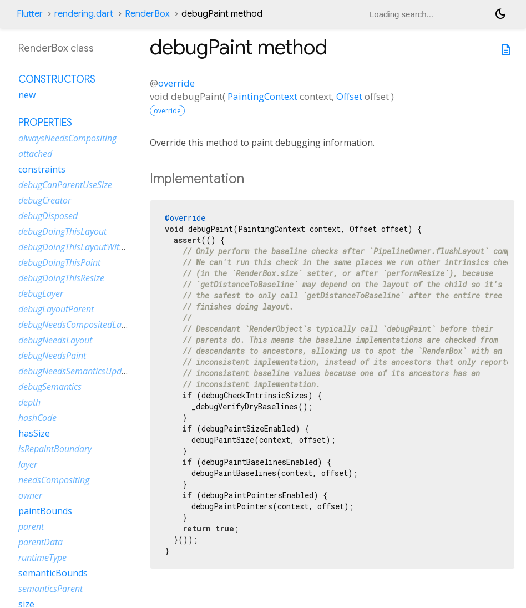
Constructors (56, 79)
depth (29, 402)
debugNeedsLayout (55, 340)
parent (31, 526)
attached (35, 154)
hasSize (34, 433)
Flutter (30, 13)
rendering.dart (83, 13)
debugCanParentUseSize (65, 185)
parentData (40, 542)
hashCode (37, 418)
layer (27, 464)
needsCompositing (53, 480)
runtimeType (42, 557)
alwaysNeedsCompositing (67, 138)
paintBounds (45, 511)
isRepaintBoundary (55, 449)
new (27, 95)
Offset (349, 96)
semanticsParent (50, 588)
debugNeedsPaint (52, 355)
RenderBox (147, 13)
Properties (45, 122)
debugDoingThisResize (61, 278)
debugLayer (40, 293)
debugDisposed (48, 216)
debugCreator (44, 200)
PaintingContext (262, 96)
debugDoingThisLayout (62, 231)
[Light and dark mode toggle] (500, 14)
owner (30, 495)
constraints (41, 169)
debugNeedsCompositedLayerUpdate (89, 324)
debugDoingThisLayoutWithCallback (87, 247)
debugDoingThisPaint (59, 262)
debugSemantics (50, 387)
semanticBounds (53, 573)
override (176, 83)
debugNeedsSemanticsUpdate (76, 371)
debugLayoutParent (56, 309)
